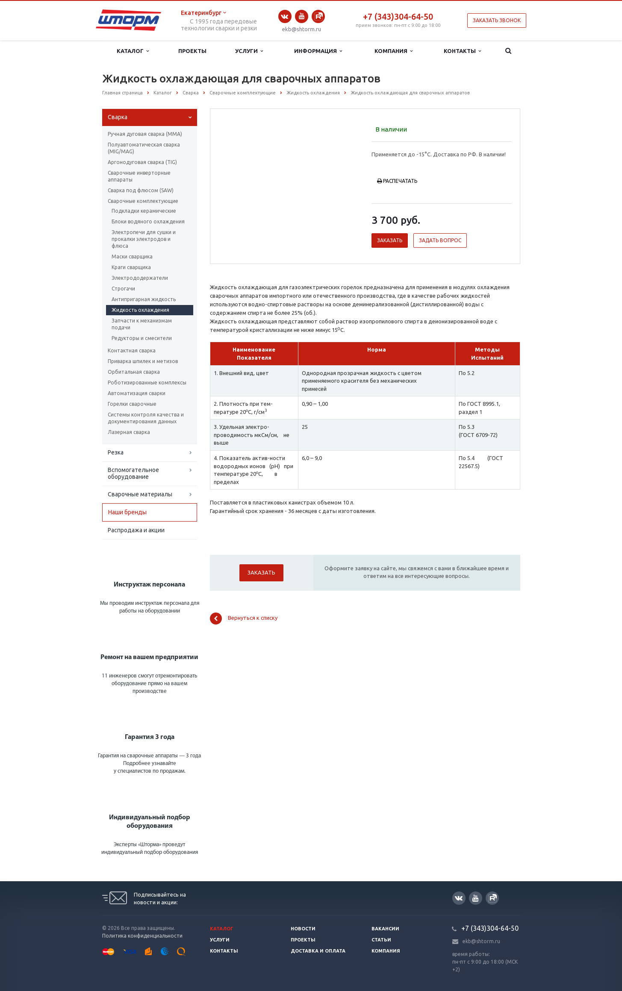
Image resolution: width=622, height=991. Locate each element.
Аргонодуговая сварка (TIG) (142, 162)
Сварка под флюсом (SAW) (141, 190)
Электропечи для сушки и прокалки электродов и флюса (144, 239)
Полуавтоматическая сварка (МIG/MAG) (144, 148)
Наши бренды (127, 512)
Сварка (117, 117)
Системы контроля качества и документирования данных (146, 418)
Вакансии (385, 928)
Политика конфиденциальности (142, 935)
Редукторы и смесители (142, 338)
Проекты (192, 51)
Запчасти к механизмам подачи (142, 324)
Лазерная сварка (129, 432)
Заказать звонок (497, 20)
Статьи (381, 939)
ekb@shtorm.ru (301, 29)
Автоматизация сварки (136, 393)
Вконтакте (284, 16)
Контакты (462, 51)
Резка (116, 452)
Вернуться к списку (243, 619)
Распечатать (397, 181)
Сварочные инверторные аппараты (139, 176)
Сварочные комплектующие (143, 201)
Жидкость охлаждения (140, 310)
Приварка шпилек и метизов (143, 361)
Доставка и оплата (318, 950)
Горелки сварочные (132, 404)
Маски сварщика (132, 256)
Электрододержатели (140, 278)
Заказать (389, 240)
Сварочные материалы (140, 494)
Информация (318, 51)
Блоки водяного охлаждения (148, 221)
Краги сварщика (131, 267)
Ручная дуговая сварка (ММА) (145, 134)
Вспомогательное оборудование (133, 473)
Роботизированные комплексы (147, 382)
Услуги (249, 51)
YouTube (301, 16)
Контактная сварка (132, 350)
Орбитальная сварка (134, 372)
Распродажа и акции (136, 530)
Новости (303, 928)
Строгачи (123, 288)
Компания (393, 51)
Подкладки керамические (144, 211)
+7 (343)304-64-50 (398, 16)
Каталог (133, 51)
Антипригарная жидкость (144, 299)
